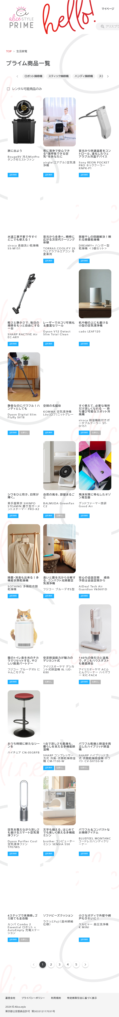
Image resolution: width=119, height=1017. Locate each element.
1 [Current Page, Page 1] (43, 964)
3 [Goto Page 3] (60, 964)
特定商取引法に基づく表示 (82, 998)
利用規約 (56, 998)
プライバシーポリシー (33, 998)
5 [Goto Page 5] (76, 964)
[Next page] (85, 964)
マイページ (108, 9)
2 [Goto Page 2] (51, 964)
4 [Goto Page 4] (68, 964)
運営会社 (10, 998)
